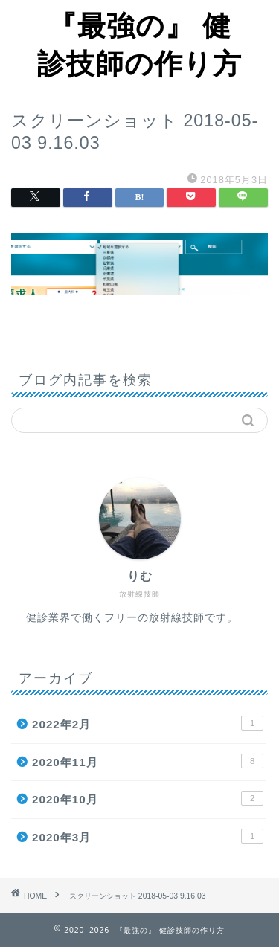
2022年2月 (147, 723)
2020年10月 (147, 798)
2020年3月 (147, 836)
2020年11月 (147, 761)
